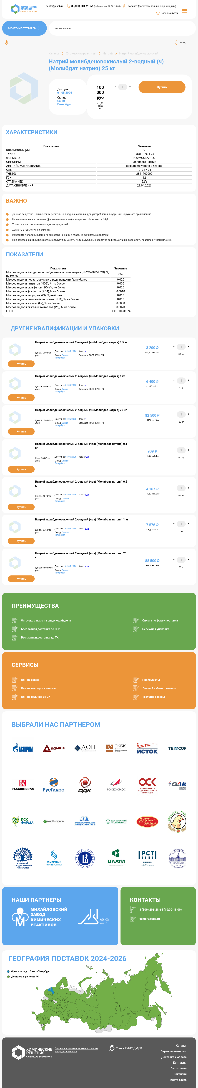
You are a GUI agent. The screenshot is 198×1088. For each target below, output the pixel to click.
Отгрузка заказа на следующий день (46, 620)
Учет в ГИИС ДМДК (129, 1048)
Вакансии (180, 1074)
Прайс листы (151, 680)
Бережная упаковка (155, 629)
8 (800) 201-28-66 (82, 6)
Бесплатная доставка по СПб (40, 629)
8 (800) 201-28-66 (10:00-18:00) (160, 909)
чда (87, 457)
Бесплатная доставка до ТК (40, 637)
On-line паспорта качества (39, 688)
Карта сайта (178, 1080)
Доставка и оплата (174, 1057)
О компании (179, 1068)
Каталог (181, 1045)
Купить (162, 87)
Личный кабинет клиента (159, 688)
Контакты (180, 1062)
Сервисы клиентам (174, 1051)
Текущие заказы (153, 697)
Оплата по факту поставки (160, 620)
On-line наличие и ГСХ (36, 697)
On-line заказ (30, 680)
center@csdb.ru (54, 6)
